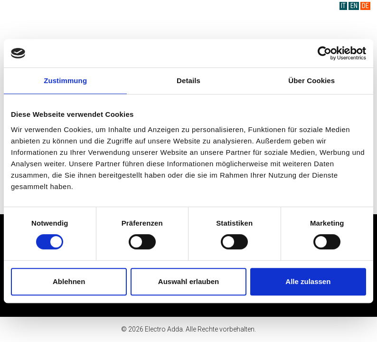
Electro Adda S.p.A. (188, 23)
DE (365, 6)
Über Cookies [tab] (311, 80)
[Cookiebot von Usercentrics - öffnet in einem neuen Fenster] (324, 53)
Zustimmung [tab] (65, 80)
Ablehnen (69, 281)
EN (354, 6)
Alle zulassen (307, 281)
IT (343, 6)
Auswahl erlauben (188, 281)
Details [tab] (188, 80)
